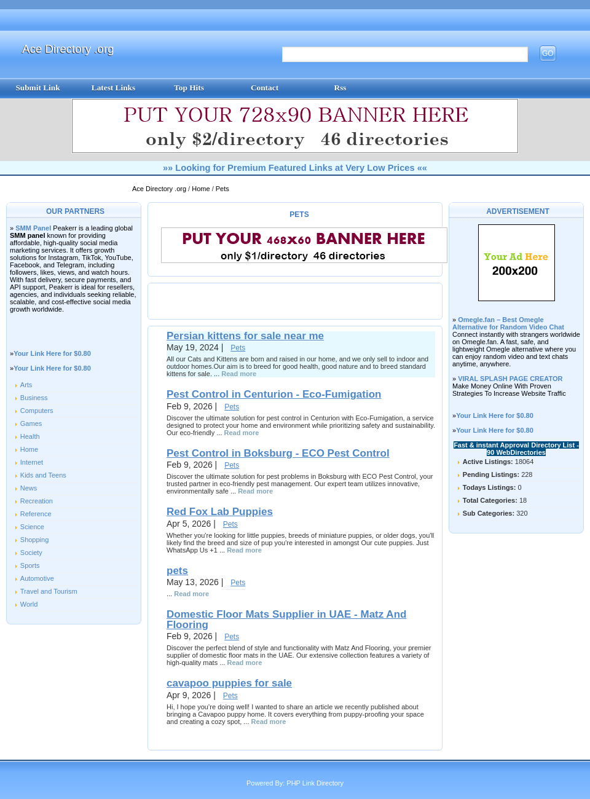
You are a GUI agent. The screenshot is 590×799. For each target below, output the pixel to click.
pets (177, 571)
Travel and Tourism (48, 591)
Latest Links (113, 87)
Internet (31, 462)
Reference (36, 514)
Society (31, 552)
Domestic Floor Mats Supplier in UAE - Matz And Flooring (286, 619)
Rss (340, 87)
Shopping (34, 539)
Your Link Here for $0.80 (52, 353)
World (29, 604)
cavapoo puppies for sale (229, 683)
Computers (36, 410)
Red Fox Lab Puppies (220, 512)
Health (30, 436)
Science (32, 526)
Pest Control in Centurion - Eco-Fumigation (274, 394)
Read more (238, 373)
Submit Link (37, 87)
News (28, 488)
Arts (26, 384)
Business (34, 397)
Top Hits (189, 87)
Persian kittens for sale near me (245, 336)
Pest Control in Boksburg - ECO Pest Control (278, 453)
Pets (222, 188)
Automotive (37, 578)
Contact (264, 87)
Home (201, 188)
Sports (30, 565)
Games (31, 423)
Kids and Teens (43, 475)
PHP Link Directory (315, 783)
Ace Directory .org (68, 48)
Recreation (36, 501)
